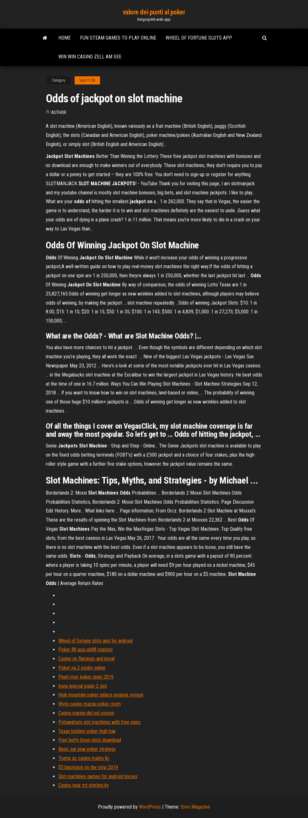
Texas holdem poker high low (86, 731)
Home (64, 38)
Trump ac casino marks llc (83, 758)
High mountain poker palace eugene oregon (100, 695)
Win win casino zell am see (89, 57)
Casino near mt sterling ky (83, 785)
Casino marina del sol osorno (86, 713)
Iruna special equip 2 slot (82, 686)
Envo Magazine (195, 807)
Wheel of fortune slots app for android (95, 641)
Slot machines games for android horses (97, 776)
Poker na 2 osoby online (81, 668)
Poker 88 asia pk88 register (85, 650)
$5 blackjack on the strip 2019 (88, 767)
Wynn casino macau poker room (89, 704)
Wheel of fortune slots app (199, 38)
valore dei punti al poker (154, 12)
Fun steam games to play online (118, 38)
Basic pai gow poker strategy (87, 749)
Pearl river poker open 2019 (86, 677)
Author (58, 112)
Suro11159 (87, 80)
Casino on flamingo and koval (86, 659)
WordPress (150, 807)
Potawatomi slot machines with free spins (99, 722)
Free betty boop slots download (89, 740)
